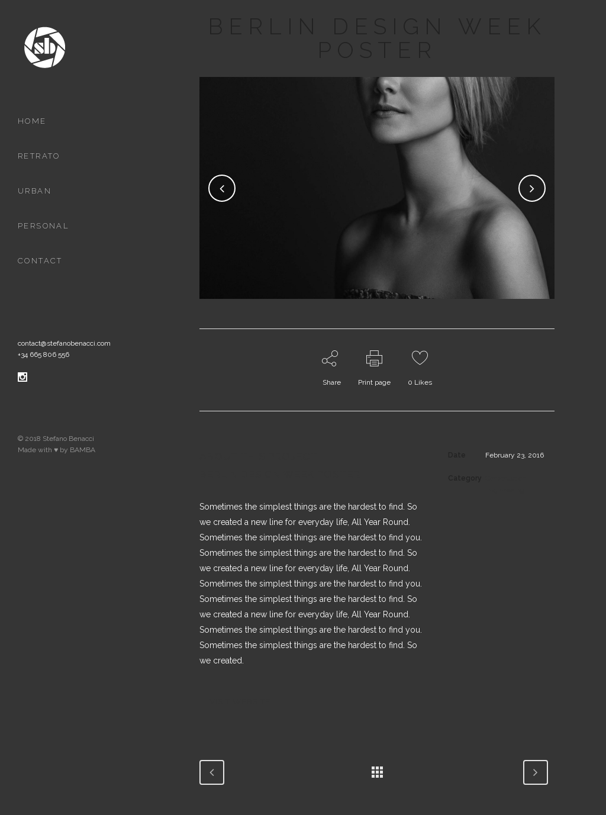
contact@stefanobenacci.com (64, 343)
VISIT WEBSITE (239, 701)
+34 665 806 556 (43, 354)
